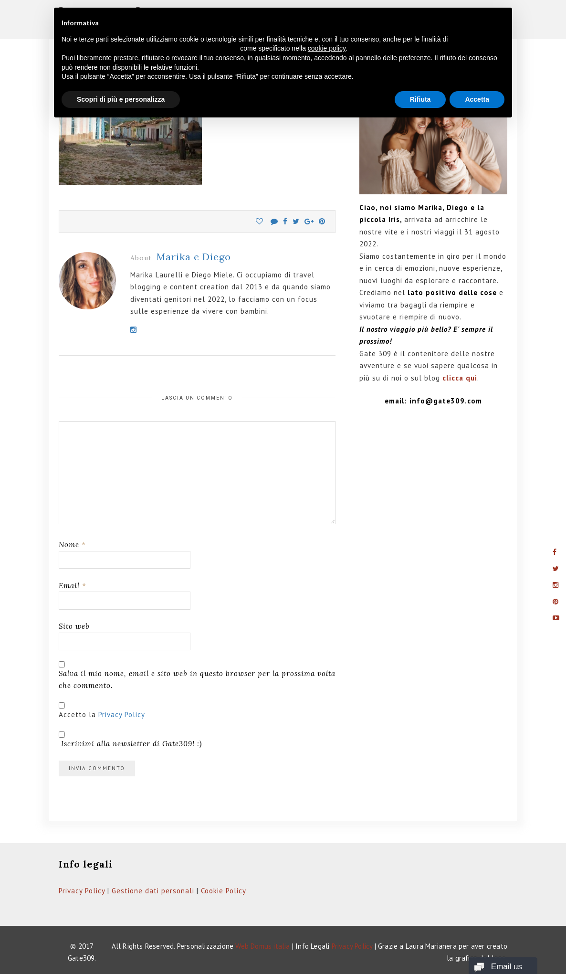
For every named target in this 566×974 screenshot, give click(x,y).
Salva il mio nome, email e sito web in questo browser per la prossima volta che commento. (197, 679)
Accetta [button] (477, 99)
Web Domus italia (262, 946)
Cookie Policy (223, 890)
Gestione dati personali (153, 890)
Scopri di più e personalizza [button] (121, 99)
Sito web (74, 626)
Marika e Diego (194, 257)
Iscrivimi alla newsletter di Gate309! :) (130, 739)
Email (72, 585)
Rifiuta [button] (420, 99)
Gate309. (82, 958)
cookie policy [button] (327, 48)
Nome (72, 544)
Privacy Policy (121, 714)
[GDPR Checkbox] (62, 705)
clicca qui (459, 377)
